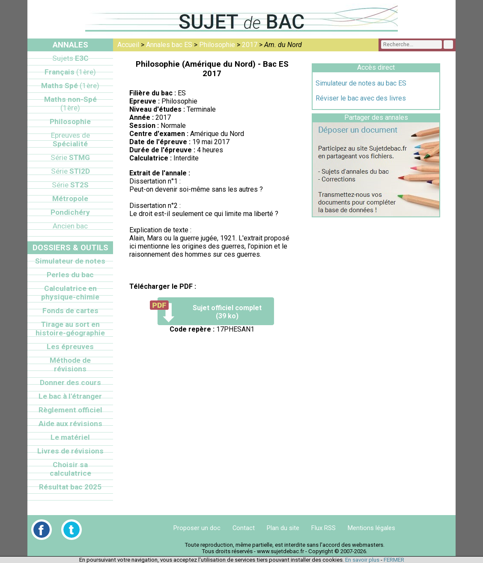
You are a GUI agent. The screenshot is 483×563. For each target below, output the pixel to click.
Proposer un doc (197, 528)
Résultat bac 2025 (70, 487)
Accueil (128, 45)
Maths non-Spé (70, 103)
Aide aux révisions (70, 423)
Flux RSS (323, 528)
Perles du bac (70, 274)
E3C (70, 58)
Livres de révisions (70, 451)
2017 (249, 45)
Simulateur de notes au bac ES (361, 83)
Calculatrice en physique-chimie (70, 292)
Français (70, 72)
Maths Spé (70, 85)
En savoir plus (362, 560)
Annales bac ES (169, 45)
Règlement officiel (70, 410)
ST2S (70, 185)
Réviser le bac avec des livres (361, 98)
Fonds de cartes (70, 310)
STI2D (70, 171)
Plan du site (283, 528)
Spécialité (70, 139)
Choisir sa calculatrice (70, 468)
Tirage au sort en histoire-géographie (70, 328)
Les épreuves (70, 346)
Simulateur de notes (70, 261)
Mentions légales (371, 528)
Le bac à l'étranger (70, 396)
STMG (70, 157)
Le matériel (70, 437)
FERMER (394, 560)
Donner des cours (70, 382)
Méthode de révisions (70, 364)
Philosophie (217, 45)
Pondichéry (70, 212)
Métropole (70, 198)
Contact (244, 528)
